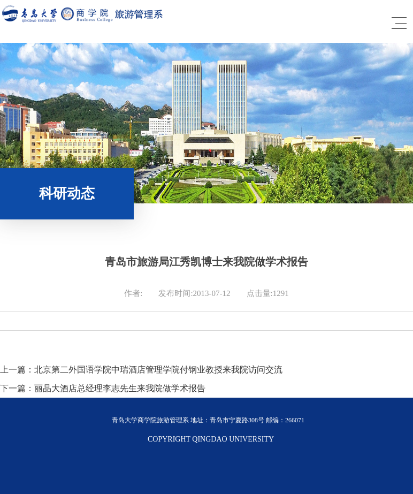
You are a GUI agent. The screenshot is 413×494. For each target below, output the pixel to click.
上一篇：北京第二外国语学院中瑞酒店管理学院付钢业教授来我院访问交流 (141, 369)
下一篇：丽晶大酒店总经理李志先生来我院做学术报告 (102, 388)
